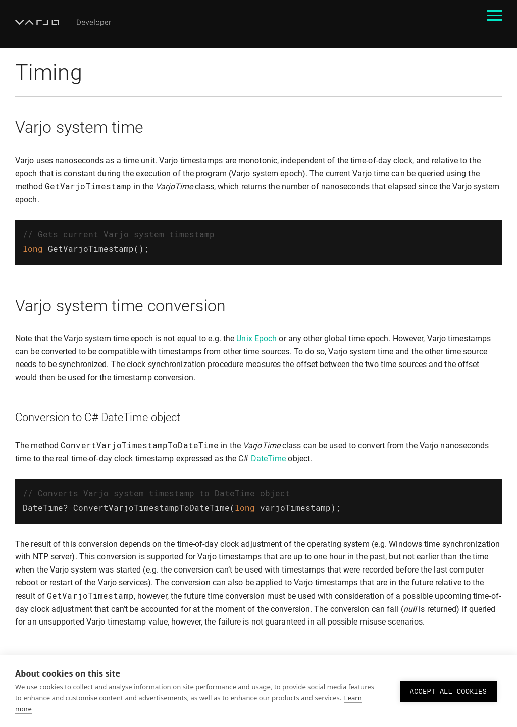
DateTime (268, 456)
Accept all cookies (448, 691)
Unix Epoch (256, 336)
